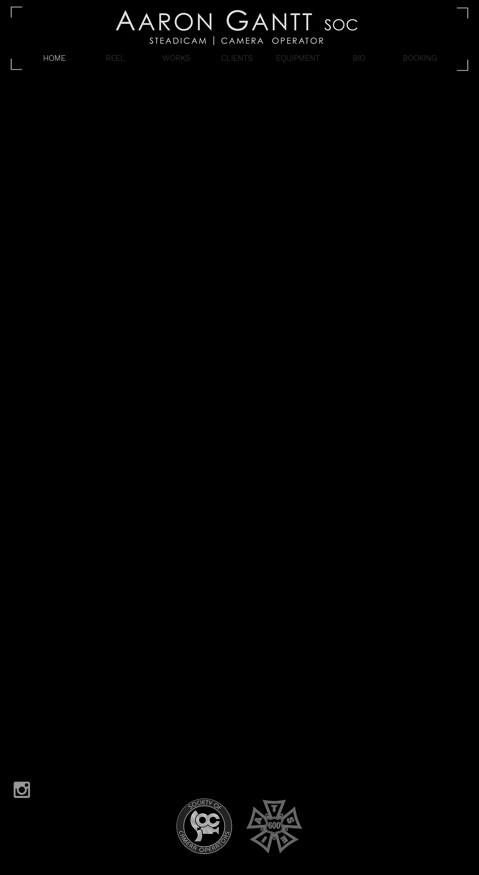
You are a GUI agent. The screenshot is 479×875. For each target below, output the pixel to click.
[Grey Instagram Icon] (21, 789)
